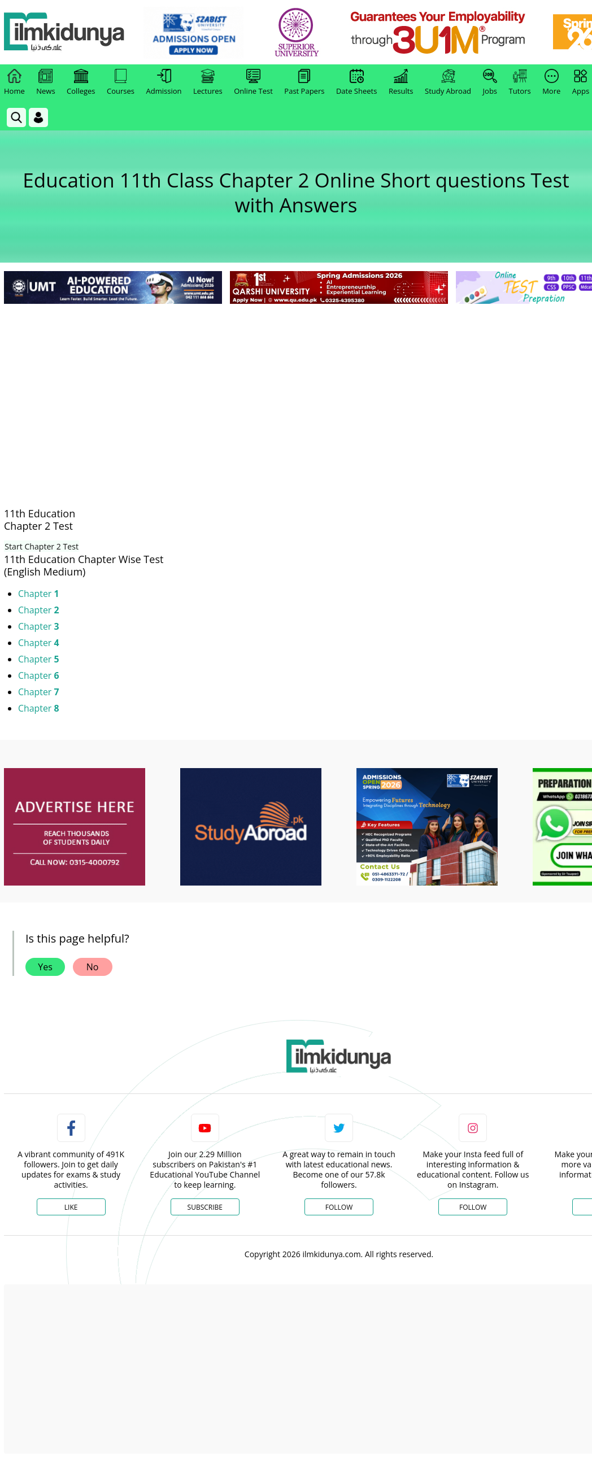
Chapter (38, 593)
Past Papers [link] (304, 82)
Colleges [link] (81, 82)
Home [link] (14, 82)
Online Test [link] (253, 82)
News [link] (45, 82)
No (92, 967)
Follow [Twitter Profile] (338, 1207)
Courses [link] (120, 82)
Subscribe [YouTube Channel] (205, 1207)
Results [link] (401, 82)
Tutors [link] (520, 82)
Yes (45, 967)
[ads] (74, 827)
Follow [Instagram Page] (472, 1207)
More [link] (551, 82)
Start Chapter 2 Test (40, 546)
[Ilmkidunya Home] (66, 32)
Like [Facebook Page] (71, 1207)
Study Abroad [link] (448, 82)
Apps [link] (580, 82)
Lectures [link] (208, 82)
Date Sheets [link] (356, 82)
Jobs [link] (490, 82)
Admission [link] (164, 82)
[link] (196, 33)
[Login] (38, 117)
